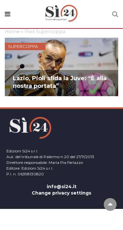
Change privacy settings (61, 193)
